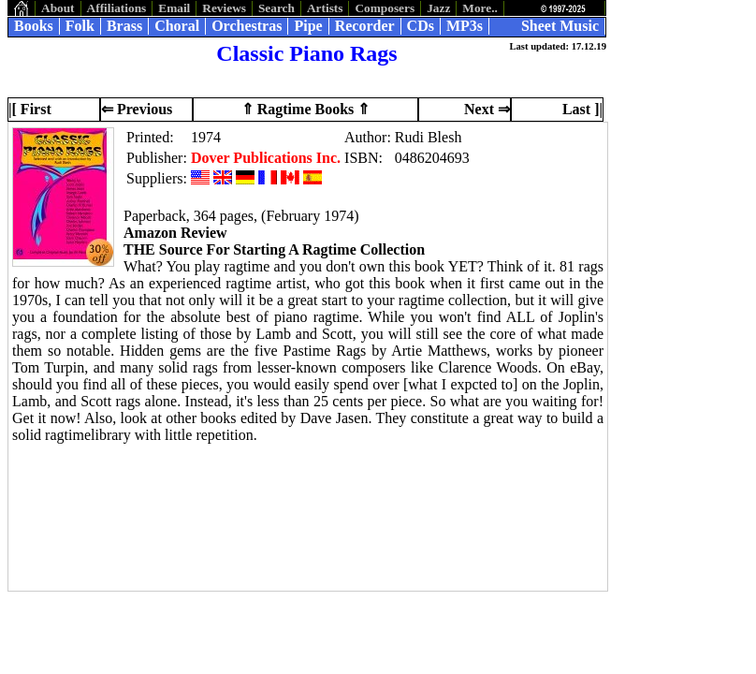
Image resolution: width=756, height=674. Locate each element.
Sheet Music (560, 26)
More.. (480, 8)
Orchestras (246, 26)
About (58, 8)
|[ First (29, 109)
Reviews (224, 8)
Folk (79, 26)
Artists (325, 8)
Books (33, 26)
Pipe (308, 26)
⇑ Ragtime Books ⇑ (306, 109)
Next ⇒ (487, 109)
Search (276, 8)
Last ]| (582, 109)
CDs (420, 26)
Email (174, 8)
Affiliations (117, 8)
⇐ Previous (136, 109)
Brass (124, 26)
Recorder (365, 26)
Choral (176, 26)
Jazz (438, 8)
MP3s (464, 26)
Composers (384, 8)
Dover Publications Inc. (266, 158)
